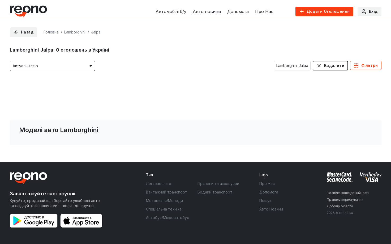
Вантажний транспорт (166, 192)
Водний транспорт (214, 192)
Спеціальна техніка (164, 209)
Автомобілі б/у (171, 11)
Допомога (238, 11)
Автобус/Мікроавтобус (167, 217)
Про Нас (264, 11)
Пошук (265, 200)
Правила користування (345, 199)
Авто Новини (271, 209)
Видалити (334, 65)
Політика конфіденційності (348, 193)
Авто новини (207, 11)
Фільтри (369, 65)
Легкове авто (158, 183)
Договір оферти (340, 206)
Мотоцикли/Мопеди (164, 200)
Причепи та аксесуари (218, 183)
